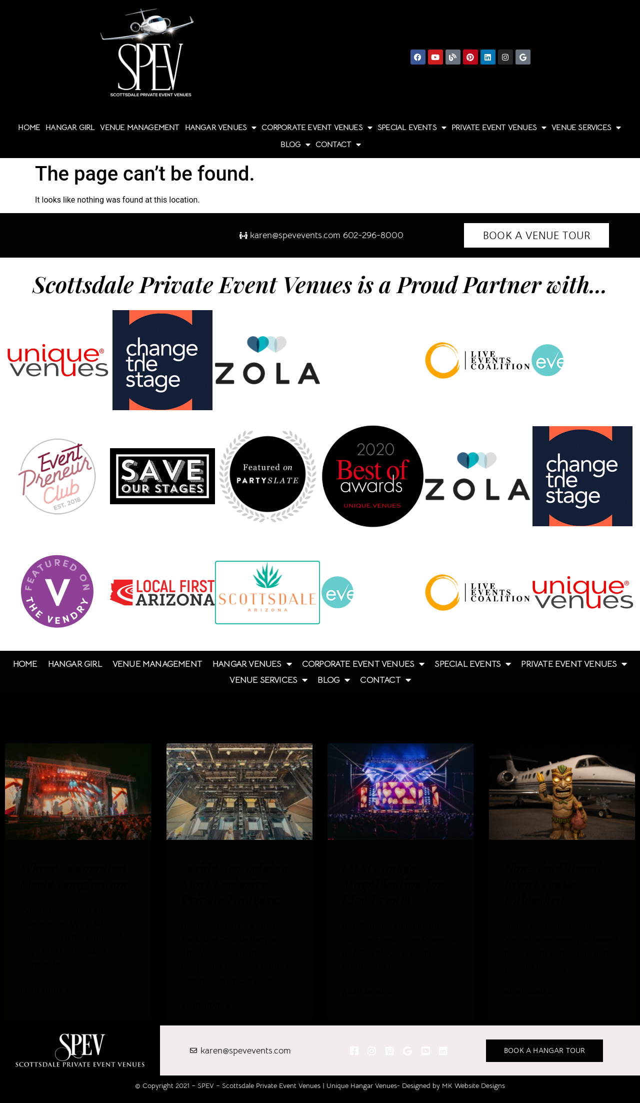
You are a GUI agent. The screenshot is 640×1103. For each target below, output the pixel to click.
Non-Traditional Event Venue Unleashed (552, 883)
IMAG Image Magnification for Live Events (392, 883)
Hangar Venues (220, 127)
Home (29, 128)
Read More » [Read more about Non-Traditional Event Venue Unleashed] (528, 991)
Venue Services (586, 127)
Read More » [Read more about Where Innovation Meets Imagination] (44, 989)
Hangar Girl (70, 128)
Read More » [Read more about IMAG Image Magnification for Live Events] (367, 991)
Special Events (412, 127)
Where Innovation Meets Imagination (74, 875)
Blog (295, 144)
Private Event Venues (499, 127)
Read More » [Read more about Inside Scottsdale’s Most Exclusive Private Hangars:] (206, 1005)
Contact (338, 144)
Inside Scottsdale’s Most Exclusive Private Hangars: (235, 883)
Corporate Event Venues (317, 127)
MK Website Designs (473, 1085)
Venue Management (139, 128)
